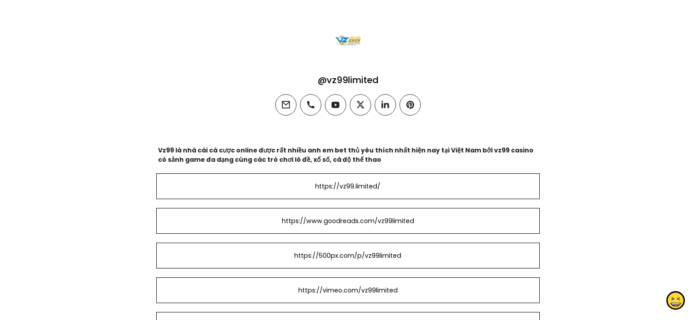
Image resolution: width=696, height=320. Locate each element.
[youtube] (335, 105)
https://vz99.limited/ (347, 186)
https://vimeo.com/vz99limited (348, 290)
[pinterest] (410, 105)
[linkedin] (385, 105)
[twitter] (360, 105)
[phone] (310, 105)
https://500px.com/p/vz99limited (347, 255)
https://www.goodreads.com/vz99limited (348, 220)
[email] (286, 105)
